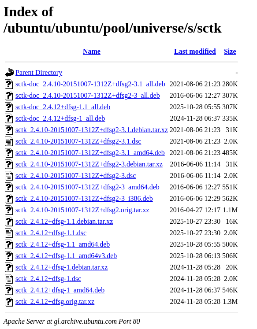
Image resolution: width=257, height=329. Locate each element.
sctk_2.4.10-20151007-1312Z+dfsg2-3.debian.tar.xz (89, 164)
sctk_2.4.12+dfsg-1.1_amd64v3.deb (66, 255)
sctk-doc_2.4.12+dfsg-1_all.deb (60, 118)
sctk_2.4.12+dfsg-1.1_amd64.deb (62, 244)
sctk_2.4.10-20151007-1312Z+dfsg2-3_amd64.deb (87, 187)
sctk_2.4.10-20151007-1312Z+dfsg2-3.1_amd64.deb (90, 152)
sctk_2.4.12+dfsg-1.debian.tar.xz (61, 267)
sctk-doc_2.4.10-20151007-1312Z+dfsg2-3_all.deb (87, 95)
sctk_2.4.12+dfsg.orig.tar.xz (54, 301)
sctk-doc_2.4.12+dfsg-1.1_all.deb (62, 107)
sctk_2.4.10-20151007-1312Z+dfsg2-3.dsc (75, 175)
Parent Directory (38, 72)
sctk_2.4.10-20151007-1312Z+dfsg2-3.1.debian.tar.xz (91, 129)
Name (92, 51)
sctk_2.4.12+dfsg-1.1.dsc (50, 233)
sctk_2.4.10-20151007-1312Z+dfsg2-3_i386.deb (84, 198)
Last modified (195, 51)
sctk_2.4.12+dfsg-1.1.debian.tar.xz (64, 221)
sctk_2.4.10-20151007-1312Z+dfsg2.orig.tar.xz (82, 210)
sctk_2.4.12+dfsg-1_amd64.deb (59, 290)
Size (230, 51)
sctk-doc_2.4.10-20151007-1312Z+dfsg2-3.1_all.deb (90, 84)
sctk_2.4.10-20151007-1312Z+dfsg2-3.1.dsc (78, 141)
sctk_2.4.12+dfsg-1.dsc (48, 278)
